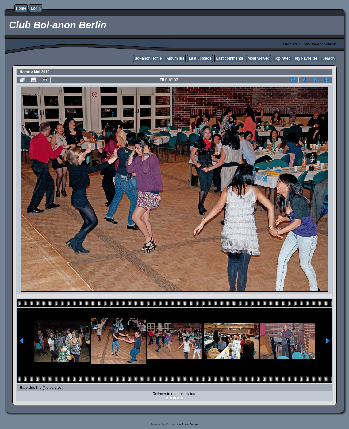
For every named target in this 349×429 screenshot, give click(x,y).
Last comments (229, 58)
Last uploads (200, 58)
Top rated (282, 58)
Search (328, 58)
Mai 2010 (41, 72)
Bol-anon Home (148, 58)
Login (36, 8)
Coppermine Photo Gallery (182, 424)
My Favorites (306, 58)
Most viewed (258, 58)
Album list (175, 58)
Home (21, 8)
